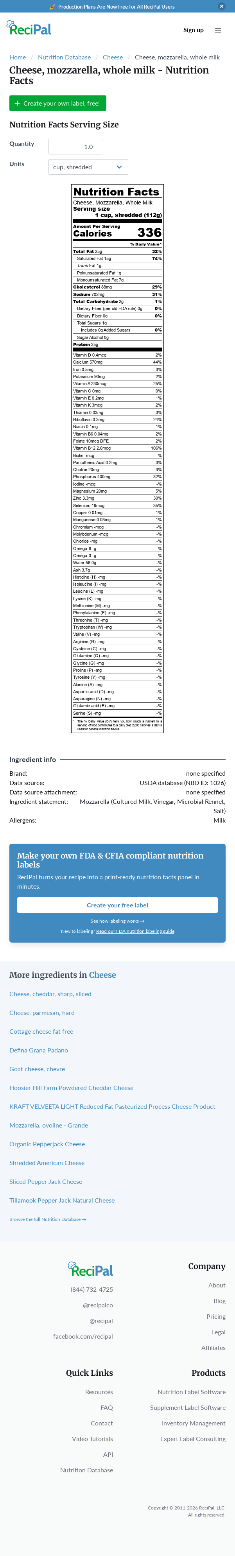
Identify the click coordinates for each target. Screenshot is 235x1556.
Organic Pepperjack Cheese (47, 1143)
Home (17, 57)
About (217, 1285)
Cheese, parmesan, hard (42, 1012)
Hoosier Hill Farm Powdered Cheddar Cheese (71, 1087)
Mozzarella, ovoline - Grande (48, 1125)
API (108, 1454)
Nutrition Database (64, 57)
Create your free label (117, 905)
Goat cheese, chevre (37, 1068)
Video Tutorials (92, 1438)
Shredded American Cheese (46, 1162)
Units (16, 163)
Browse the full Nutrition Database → (47, 1219)
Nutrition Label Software (192, 1391)
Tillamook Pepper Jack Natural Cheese (62, 1200)
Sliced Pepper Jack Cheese (45, 1181)
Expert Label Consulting (193, 1438)
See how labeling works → (118, 921)
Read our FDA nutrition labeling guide (135, 931)
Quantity (21, 143)
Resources (99, 1391)
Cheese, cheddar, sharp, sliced (50, 993)
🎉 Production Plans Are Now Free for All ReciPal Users (112, 7)
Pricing (216, 1316)
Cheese (113, 57)
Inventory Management (194, 1423)
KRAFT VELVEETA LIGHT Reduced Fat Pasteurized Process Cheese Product (112, 1106)
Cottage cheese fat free (41, 1031)
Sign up (193, 29)
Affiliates (213, 1347)
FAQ (106, 1407)
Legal (219, 1332)
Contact (102, 1423)
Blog (219, 1300)
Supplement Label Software (188, 1407)
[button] (217, 30)
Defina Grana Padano (38, 1050)
